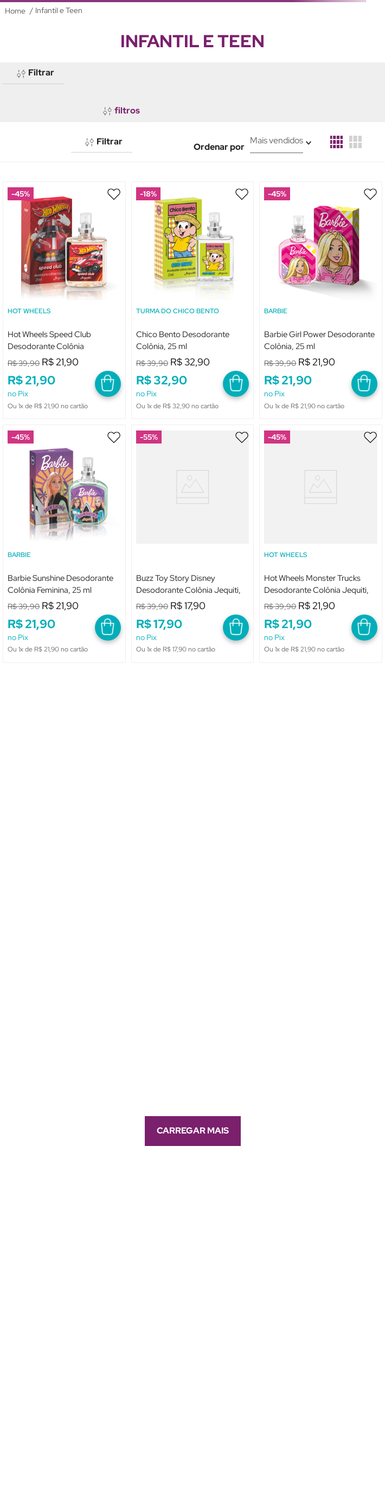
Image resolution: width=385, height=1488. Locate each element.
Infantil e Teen (58, 10)
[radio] (336, 142)
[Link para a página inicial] (15, 10)
